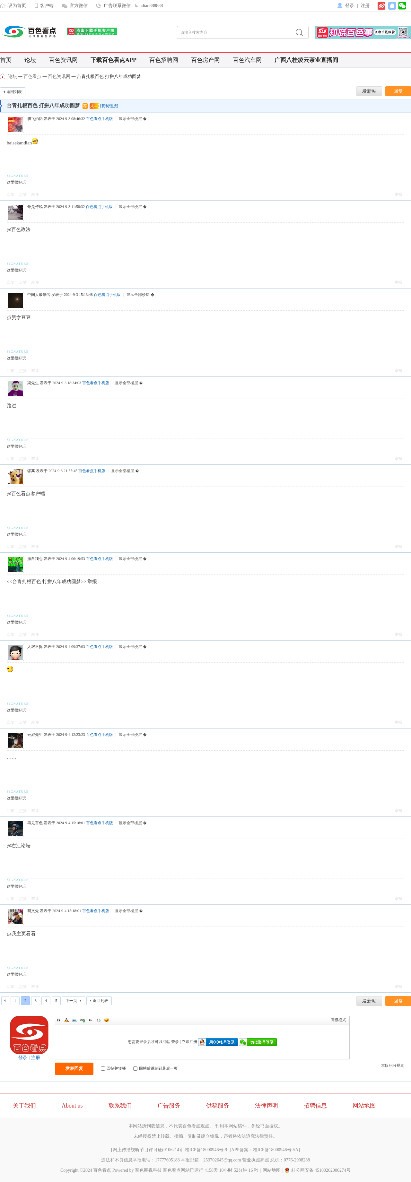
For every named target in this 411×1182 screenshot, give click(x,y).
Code (98, 1020)
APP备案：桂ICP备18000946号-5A (264, 1149)
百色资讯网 (63, 60)
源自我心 (35, 558)
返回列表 (14, 92)
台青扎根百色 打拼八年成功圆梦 (109, 76)
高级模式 (338, 1020)
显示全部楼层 (130, 118)
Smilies (106, 1020)
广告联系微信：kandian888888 (133, 5)
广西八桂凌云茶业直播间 (306, 60)
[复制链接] (109, 106)
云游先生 (35, 734)
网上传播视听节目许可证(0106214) (147, 1149)
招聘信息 (315, 1105)
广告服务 (168, 1105)
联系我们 (120, 1105)
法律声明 (266, 1105)
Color (66, 1020)
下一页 (71, 1000)
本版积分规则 (392, 1065)
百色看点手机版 (99, 118)
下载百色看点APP (113, 60)
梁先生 (33, 383)
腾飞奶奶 (35, 118)
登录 (349, 5)
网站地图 (364, 1105)
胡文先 (33, 911)
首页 (6, 60)
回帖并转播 (113, 1068)
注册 (365, 5)
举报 (398, 194)
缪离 (31, 471)
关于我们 (24, 1105)
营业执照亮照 (255, 1160)
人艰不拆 (35, 646)
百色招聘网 (163, 60)
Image (74, 1020)
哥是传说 (35, 206)
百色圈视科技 (148, 1170)
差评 (35, 194)
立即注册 (189, 1042)
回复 (10, 194)
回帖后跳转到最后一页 (155, 1068)
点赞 (23, 194)
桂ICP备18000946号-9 (206, 1149)
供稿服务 (217, 1105)
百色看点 (3, 76)
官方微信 (79, 5)
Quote (90, 1020)
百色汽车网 (247, 60)
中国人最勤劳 (38, 294)
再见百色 (35, 823)
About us (72, 1105)
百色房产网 (205, 60)
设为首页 (17, 5)
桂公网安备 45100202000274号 (318, 1170)
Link (82, 1020)
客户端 (47, 5)
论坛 (30, 60)
